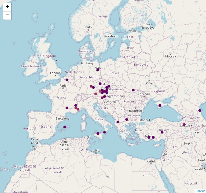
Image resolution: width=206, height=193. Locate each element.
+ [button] (7, 7)
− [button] (7, 16)
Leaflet (200, 190)
